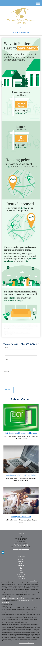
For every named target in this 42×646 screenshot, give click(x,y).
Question (6, 371)
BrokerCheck (33, 581)
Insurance (21, 566)
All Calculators (21, 579)
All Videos (21, 576)
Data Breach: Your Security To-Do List (21, 475)
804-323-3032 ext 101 (21, 32)
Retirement (21, 559)
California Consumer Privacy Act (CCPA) (13, 598)
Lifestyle (21, 572)
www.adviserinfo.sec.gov (26, 643)
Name (6, 348)
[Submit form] (8, 390)
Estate (21, 563)
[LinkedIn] (20, 28)
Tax (21, 568)
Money (21, 570)
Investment (21, 561)
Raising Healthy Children (21, 517)
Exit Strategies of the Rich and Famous (21, 433)
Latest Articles (21, 574)
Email (6, 359)
